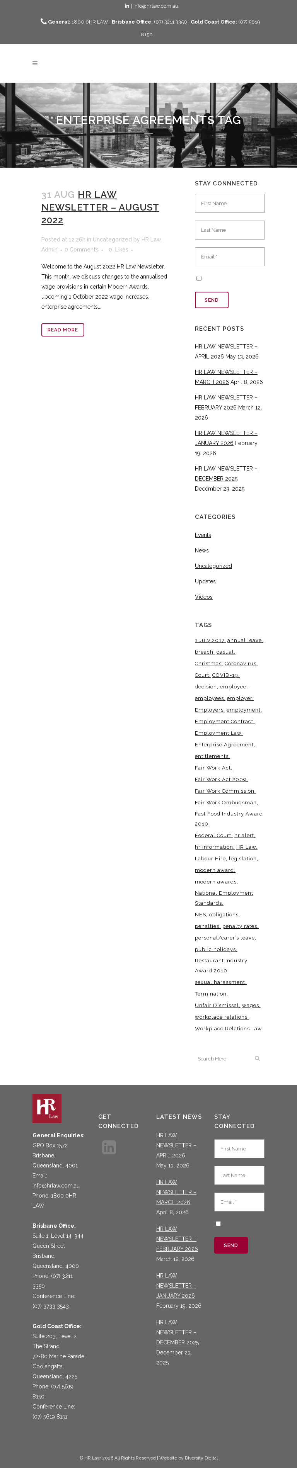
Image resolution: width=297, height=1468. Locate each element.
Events (203, 535)
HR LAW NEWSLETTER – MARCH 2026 (176, 1192)
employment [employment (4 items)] (244, 710)
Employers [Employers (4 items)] (209, 710)
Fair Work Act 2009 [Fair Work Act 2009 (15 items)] (221, 779)
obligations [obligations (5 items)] (224, 915)
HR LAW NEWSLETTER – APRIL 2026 (176, 1145)
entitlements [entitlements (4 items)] (212, 756)
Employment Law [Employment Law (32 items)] (218, 733)
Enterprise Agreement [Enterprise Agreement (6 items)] (224, 745)
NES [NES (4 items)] (200, 915)
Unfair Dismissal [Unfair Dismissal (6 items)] (217, 1005)
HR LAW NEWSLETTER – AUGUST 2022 (100, 207)
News (202, 550)
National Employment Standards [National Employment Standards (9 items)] (224, 898)
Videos (204, 597)
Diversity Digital (201, 1458)
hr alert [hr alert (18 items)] (244, 835)
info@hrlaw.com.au (56, 1186)
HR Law (92, 1458)
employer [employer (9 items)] (239, 698)
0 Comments (82, 249)
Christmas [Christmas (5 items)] (208, 663)
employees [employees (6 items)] (209, 698)
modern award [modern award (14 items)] (214, 870)
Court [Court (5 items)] (202, 675)
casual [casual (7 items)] (225, 652)
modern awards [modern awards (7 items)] (216, 882)
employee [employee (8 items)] (233, 687)
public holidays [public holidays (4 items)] (215, 949)
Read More (63, 330)
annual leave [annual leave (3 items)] (244, 640)
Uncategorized (112, 239)
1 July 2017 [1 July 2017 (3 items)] (209, 640)
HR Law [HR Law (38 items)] (246, 847)
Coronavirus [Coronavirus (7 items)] (240, 663)
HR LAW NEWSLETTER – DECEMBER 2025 (177, 1332)
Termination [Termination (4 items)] (211, 994)
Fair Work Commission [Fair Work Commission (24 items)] (224, 791)
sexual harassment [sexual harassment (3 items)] (220, 982)
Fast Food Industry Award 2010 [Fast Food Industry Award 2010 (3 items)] (229, 819)
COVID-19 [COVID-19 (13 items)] (225, 675)
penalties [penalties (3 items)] (207, 926)
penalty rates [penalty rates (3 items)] (239, 926)
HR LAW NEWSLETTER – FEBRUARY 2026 (177, 1239)
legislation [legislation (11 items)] (243, 858)
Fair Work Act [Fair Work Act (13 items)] (213, 768)
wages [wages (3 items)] (250, 1005)
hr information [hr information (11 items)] (214, 847)
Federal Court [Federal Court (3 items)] (213, 835)
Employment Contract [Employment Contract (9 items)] (224, 721)
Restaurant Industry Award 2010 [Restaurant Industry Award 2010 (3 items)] (221, 966)
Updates (205, 581)
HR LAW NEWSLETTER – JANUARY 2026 (176, 1286)
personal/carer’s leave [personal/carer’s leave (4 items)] (225, 938)
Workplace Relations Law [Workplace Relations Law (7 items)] (228, 1028)
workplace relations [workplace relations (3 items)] (221, 1017)
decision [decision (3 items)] (206, 687)
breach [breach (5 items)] (204, 652)
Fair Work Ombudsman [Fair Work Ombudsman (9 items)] (226, 802)
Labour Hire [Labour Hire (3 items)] (210, 858)
